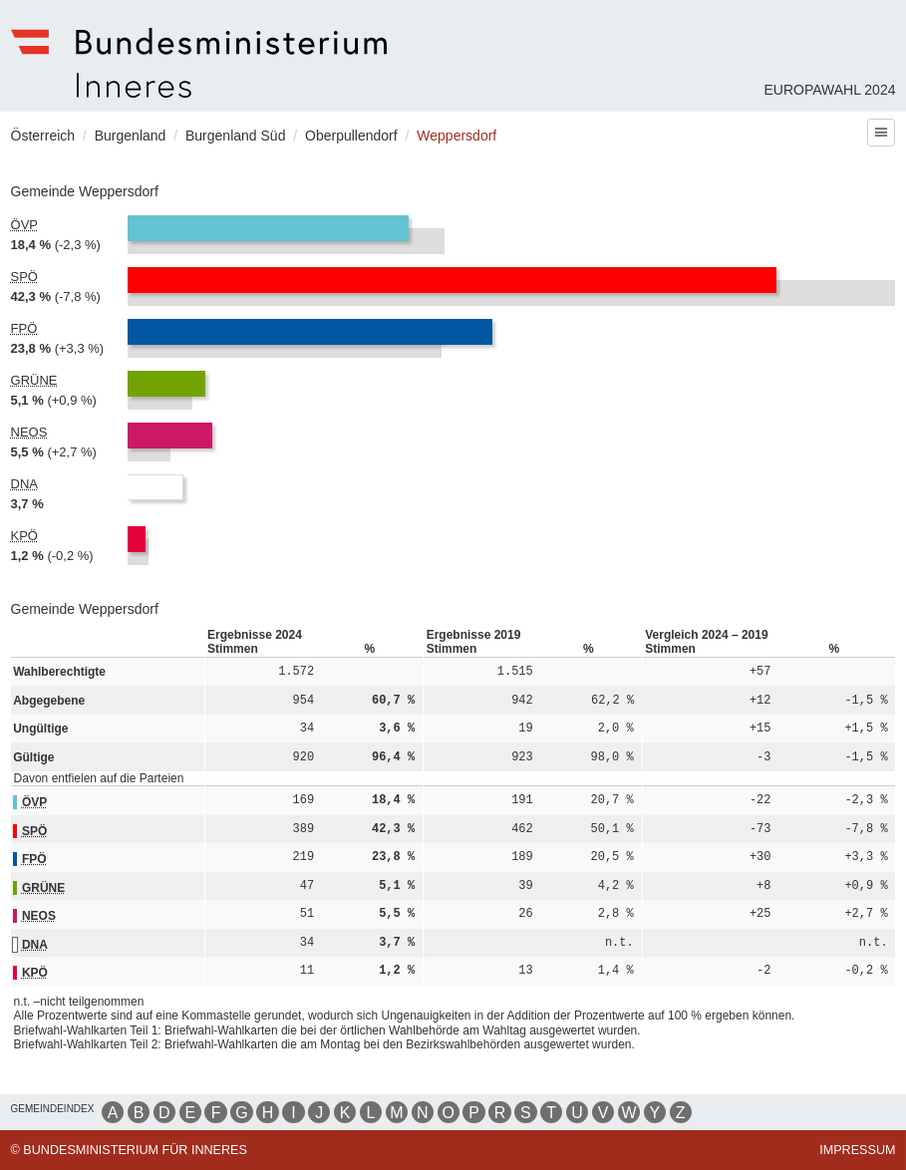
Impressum (857, 1150)
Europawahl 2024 (829, 90)
